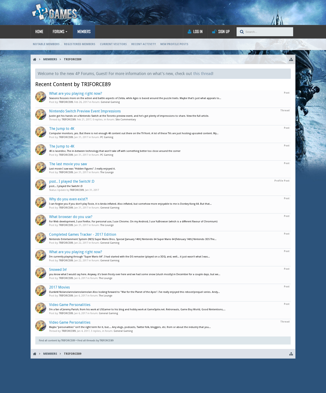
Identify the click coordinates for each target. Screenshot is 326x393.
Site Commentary (125, 119)
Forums (58, 31)
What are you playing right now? (75, 93)
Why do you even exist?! (68, 199)
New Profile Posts (174, 44)
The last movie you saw (68, 164)
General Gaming (110, 102)
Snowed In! (58, 269)
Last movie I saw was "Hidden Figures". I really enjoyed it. (82, 168)
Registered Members (79, 44)
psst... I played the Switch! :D (71, 181)
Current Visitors (113, 44)
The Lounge (107, 172)
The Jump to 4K (61, 128)
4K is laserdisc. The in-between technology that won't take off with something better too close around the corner (114, 151)
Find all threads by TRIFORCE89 (95, 340)
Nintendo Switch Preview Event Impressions (85, 111)
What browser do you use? (70, 217)
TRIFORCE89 (66, 102)
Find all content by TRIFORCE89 (57, 340)
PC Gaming (106, 137)
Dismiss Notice (287, 73)
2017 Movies (59, 287)
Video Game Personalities (69, 305)
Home (39, 31)
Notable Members (46, 44)
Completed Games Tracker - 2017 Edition (82, 234)
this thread (202, 73)
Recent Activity (143, 44)
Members (84, 31)
